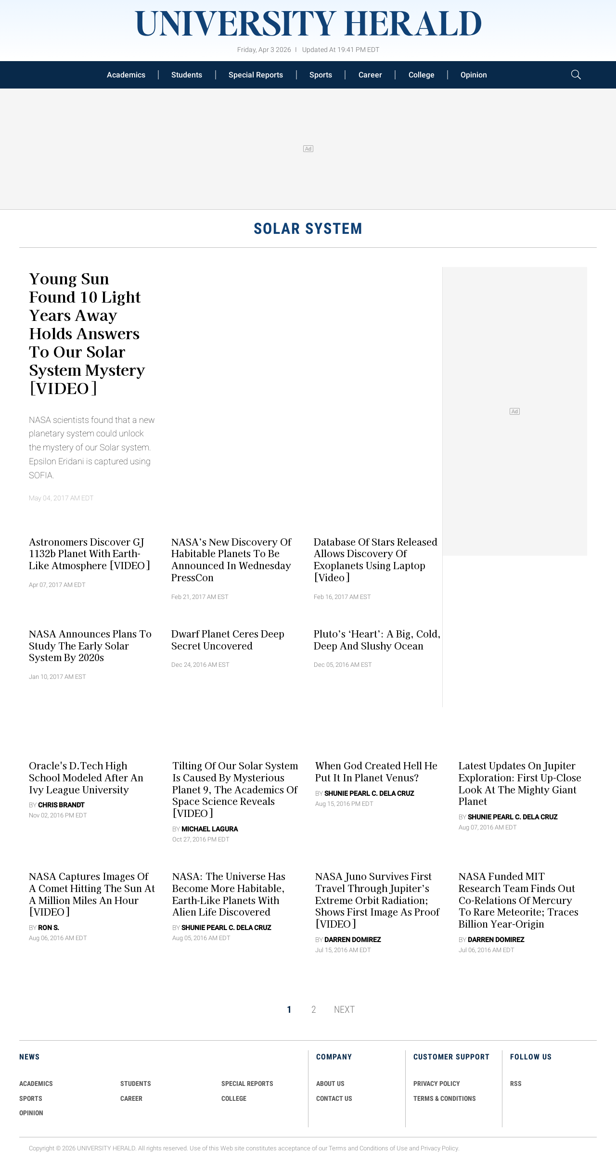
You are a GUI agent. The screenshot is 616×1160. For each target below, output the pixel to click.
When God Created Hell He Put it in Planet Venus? (376, 771)
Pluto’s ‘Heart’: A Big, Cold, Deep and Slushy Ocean (377, 639)
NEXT (344, 1009)
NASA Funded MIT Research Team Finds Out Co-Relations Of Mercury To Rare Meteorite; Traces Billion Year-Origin (518, 900)
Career (370, 74)
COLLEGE (233, 1098)
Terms (337, 1148)
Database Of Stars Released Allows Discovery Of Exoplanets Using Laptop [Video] (375, 559)
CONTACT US (334, 1098)
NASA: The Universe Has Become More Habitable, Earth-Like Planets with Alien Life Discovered (228, 893)
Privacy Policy (439, 1148)
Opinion (474, 74)
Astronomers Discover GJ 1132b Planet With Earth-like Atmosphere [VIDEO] (89, 553)
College (422, 74)
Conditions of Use (383, 1148)
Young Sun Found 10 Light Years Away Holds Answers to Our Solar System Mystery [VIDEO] (87, 332)
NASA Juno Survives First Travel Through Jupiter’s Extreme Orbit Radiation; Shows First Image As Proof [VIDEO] (377, 900)
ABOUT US (330, 1083)
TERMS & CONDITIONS (444, 1098)
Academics (126, 74)
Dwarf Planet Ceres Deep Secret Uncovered (227, 639)
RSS (516, 1083)
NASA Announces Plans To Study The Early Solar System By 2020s (90, 645)
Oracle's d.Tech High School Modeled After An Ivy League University (86, 777)
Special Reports (256, 74)
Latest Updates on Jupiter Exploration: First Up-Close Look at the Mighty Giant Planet (520, 783)
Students (186, 74)
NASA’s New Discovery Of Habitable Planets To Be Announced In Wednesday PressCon (231, 559)
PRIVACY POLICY (436, 1083)
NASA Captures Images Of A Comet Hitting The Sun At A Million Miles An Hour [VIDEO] (92, 893)
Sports (320, 74)
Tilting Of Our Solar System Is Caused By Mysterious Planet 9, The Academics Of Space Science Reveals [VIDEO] (235, 789)
